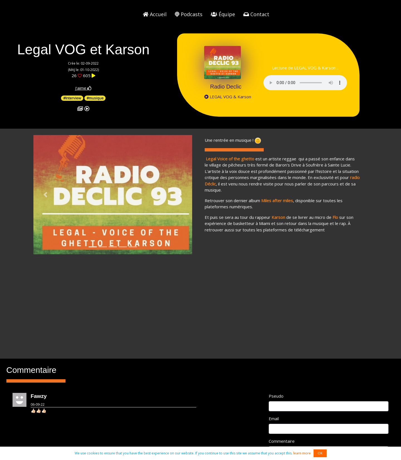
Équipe (223, 14)
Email (274, 418)
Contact (256, 14)
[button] (45, 194)
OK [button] (320, 453)
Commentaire (282, 441)
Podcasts (188, 14)
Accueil (155, 14)
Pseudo (276, 396)
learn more (302, 453)
